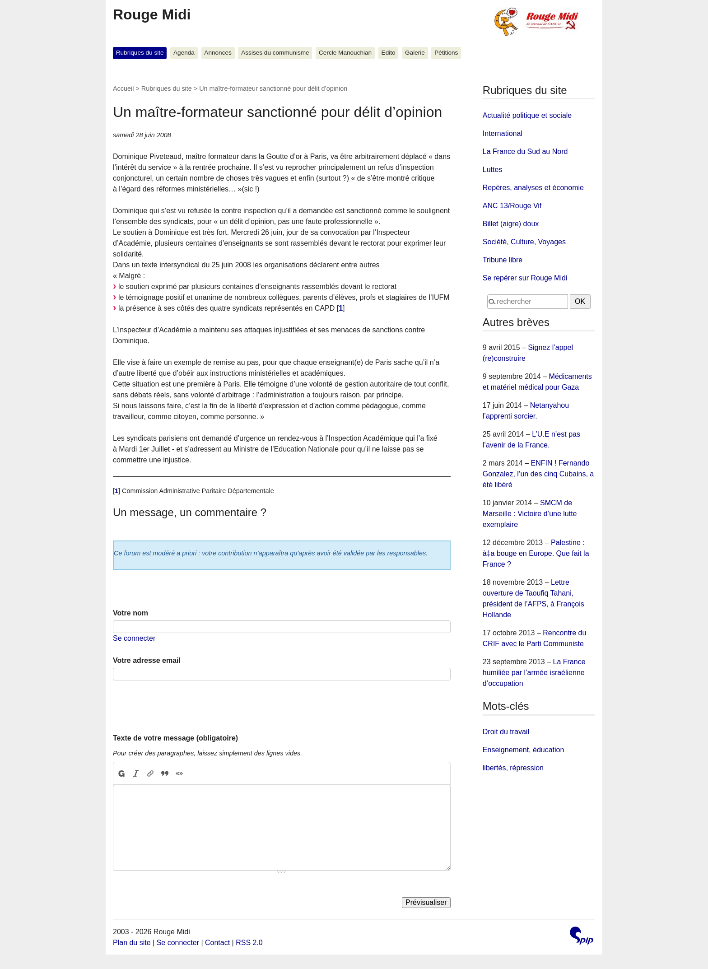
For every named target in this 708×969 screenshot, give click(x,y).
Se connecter (134, 638)
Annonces (217, 52)
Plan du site (132, 942)
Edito (389, 52)
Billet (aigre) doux (511, 224)
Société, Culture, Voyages (524, 242)
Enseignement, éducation (523, 750)
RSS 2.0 (249, 942)
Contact (217, 942)
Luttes (493, 169)
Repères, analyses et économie (533, 187)
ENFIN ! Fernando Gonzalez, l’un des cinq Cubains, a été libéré (538, 474)
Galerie (415, 52)
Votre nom (130, 613)
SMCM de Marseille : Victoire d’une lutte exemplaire (530, 513)
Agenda (184, 52)
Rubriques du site (140, 52)
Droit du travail (506, 732)
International (502, 133)
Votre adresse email (147, 660)
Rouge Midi (152, 14)
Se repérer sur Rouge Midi (525, 278)
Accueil (123, 88)
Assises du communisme (275, 52)
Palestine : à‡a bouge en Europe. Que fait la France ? (536, 553)
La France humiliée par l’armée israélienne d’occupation (534, 672)
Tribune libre (502, 260)
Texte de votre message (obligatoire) (175, 738)
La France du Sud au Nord (525, 151)
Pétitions (446, 52)
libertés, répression (513, 768)
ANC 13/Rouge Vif (512, 206)
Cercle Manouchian (345, 52)
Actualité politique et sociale (527, 115)
